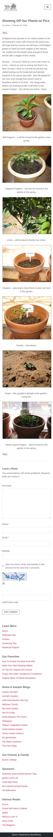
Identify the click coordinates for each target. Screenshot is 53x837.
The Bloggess (8, 825)
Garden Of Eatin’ (10, 692)
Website (6, 551)
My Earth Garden (10, 708)
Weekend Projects (10, 647)
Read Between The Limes (14, 717)
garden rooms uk (10, 778)
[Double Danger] (10, 7)
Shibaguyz (7, 721)
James (7, 25)
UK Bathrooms (9, 790)
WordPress (36, 834)
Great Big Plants (10, 782)
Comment (6, 485)
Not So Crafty (8, 712)
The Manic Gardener (12, 741)
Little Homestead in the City (15, 700)
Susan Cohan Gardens (13, 733)
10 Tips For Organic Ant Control (17, 669)
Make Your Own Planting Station (17, 665)
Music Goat (7, 821)
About (5, 631)
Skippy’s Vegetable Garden (15, 725)
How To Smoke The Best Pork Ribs (18, 661)
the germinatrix (9, 737)
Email (5, 537)
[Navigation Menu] (47, 7)
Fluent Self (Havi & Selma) (14, 808)
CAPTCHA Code (10, 602)
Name (5, 524)
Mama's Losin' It (9, 816)
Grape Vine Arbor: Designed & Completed (21, 674)
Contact (5, 639)
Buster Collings (9, 759)
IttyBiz (5, 812)
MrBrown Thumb (10, 704)
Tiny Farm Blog (9, 746)
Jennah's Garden (10, 696)
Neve (14, 834)
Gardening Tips (9, 643)
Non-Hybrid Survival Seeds (15, 786)
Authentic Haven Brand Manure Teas (19, 773)
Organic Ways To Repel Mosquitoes (19, 678)
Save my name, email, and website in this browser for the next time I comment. (24, 566)
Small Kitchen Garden (12, 729)
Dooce (5, 804)
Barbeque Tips (9, 635)
